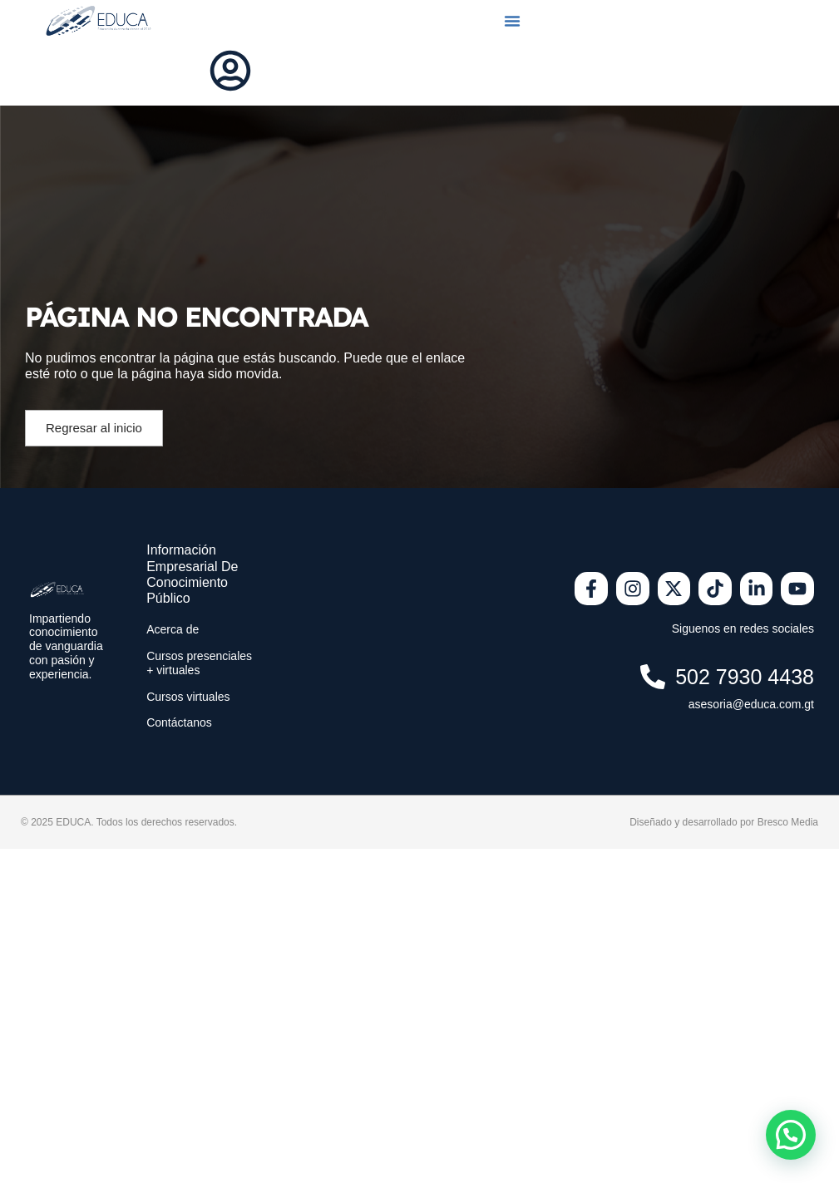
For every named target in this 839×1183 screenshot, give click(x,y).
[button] (512, 20)
